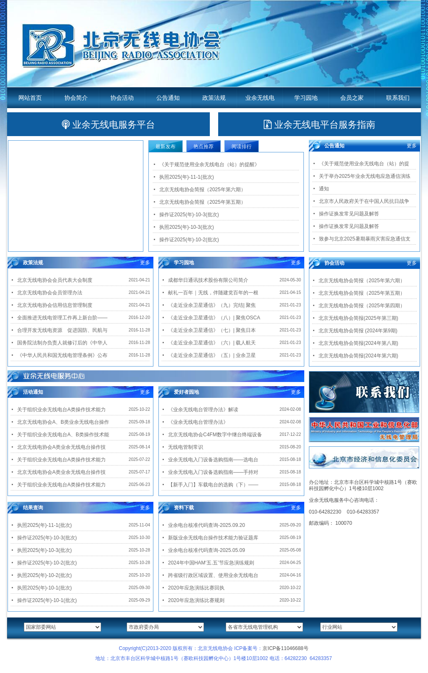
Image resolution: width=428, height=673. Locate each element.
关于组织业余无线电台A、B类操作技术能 (63, 435)
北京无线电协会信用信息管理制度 (54, 305)
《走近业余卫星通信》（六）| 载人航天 (212, 343)
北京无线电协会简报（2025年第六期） (202, 189)
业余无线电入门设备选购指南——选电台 (213, 460)
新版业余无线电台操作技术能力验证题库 (213, 538)
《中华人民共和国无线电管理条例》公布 (62, 355)
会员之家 (352, 97)
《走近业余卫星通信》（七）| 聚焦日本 (212, 330)
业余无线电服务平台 (108, 124)
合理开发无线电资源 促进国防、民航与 (62, 330)
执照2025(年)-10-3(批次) (186, 227)
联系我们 (398, 97)
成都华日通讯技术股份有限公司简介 (208, 280)
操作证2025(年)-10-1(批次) (47, 600)
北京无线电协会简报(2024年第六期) (358, 356)
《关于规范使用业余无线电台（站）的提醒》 (209, 164)
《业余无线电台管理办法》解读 (203, 409)
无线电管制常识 (185, 447)
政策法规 (214, 97)
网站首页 (30, 97)
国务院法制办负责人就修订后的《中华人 (62, 343)
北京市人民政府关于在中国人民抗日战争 (364, 201)
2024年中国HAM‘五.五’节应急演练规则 (211, 563)
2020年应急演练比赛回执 (196, 588)
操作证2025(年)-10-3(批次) (189, 215)
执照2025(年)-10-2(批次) (44, 575)
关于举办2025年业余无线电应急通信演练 (364, 176)
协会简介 (76, 97)
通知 (324, 189)
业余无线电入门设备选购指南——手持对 (213, 472)
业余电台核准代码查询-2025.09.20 (206, 525)
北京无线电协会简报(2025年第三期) (358, 318)
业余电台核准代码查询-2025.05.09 (206, 550)
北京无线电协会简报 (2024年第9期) (357, 331)
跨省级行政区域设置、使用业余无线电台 (213, 575)
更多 (145, 263)
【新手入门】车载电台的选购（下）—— (213, 485)
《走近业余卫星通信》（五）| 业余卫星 (212, 355)
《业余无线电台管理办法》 (198, 422)
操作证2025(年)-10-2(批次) (189, 240)
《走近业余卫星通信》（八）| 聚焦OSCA (214, 318)
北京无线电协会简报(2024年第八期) (358, 343)
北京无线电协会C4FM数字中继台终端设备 (215, 435)
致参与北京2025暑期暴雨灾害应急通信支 (364, 239)
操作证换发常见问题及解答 (349, 214)
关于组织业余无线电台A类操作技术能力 (61, 409)
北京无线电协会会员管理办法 (49, 293)
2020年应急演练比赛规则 (196, 600)
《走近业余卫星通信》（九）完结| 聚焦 (212, 305)
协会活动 (122, 97)
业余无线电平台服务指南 (319, 124)
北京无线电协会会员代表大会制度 (54, 280)
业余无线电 (260, 97)
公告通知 (168, 97)
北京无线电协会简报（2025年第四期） (361, 306)
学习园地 (306, 97)
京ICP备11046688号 (285, 648)
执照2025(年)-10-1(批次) (44, 588)
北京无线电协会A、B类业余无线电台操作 (63, 422)
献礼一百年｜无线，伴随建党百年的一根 (213, 293)
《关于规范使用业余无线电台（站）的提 (364, 164)
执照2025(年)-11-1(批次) (186, 177)
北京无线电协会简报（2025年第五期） (202, 202)
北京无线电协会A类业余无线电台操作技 (61, 447)
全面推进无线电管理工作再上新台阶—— (62, 318)
